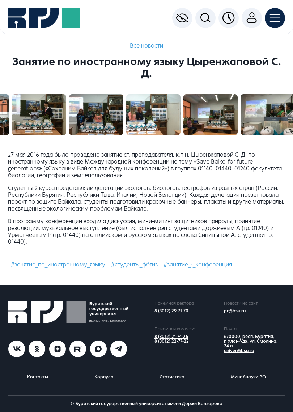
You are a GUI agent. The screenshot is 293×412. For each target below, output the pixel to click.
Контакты (37, 377)
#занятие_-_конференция (198, 264)
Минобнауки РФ (248, 377)
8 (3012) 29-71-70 (171, 311)
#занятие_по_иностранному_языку (58, 264)
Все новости (146, 46)
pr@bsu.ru (235, 311)
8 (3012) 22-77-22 (171, 341)
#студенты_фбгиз (134, 264)
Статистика (172, 377)
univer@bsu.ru (239, 350)
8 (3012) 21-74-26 (171, 336)
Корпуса (104, 377)
